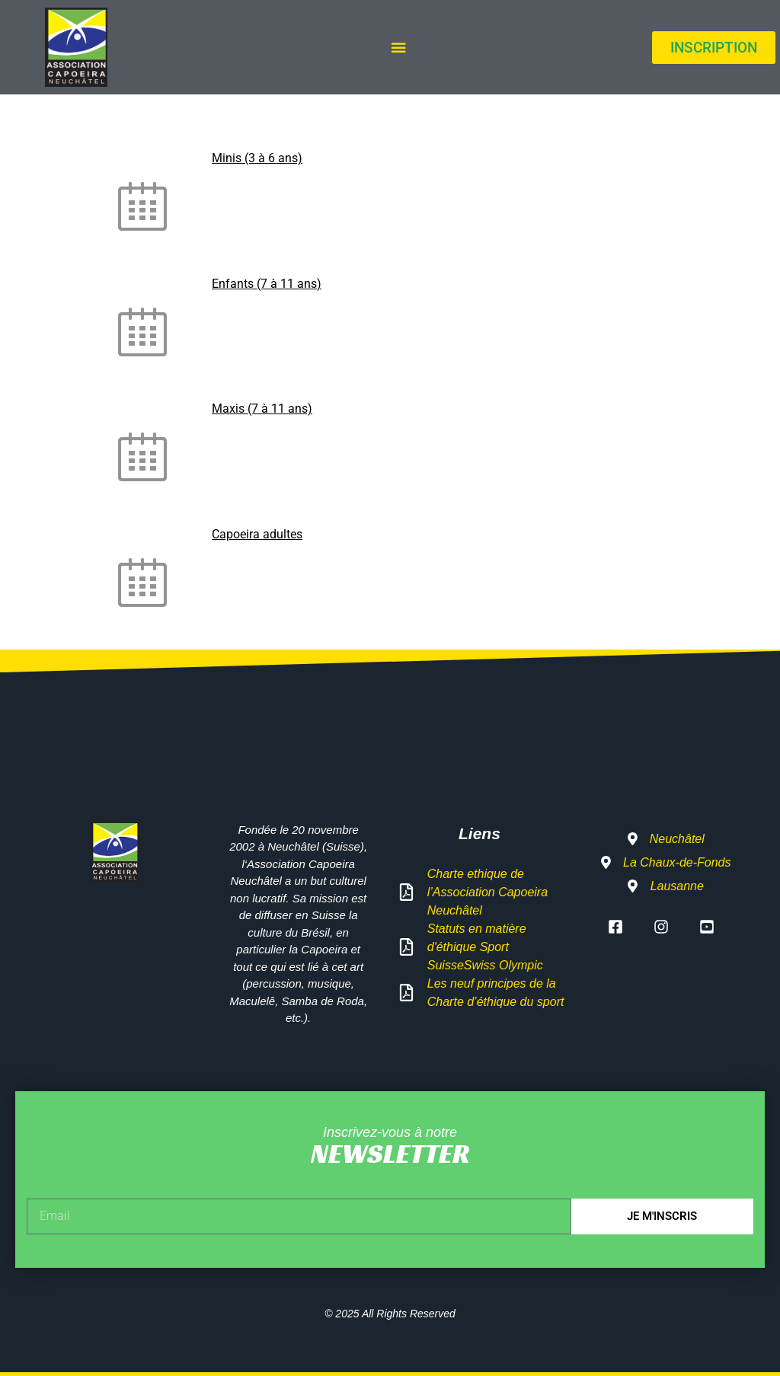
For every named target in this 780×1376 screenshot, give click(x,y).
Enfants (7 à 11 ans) (266, 283)
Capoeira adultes (257, 534)
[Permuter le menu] (398, 47)
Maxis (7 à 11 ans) (262, 408)
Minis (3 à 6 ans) (257, 158)
